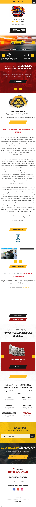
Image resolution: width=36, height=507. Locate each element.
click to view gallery (18, 266)
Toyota (9, 405)
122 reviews (21, 21)
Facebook (14, 489)
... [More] (27, 76)
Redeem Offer (18, 81)
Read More (18, 366)
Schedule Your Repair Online (18, 1)
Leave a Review (18, 315)
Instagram (22, 489)
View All (27, 413)
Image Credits (18, 497)
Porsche (27, 405)
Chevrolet (27, 397)
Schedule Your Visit (18, 229)
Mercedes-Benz (9, 413)
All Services (18, 377)
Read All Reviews (18, 319)
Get (18, 428)
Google (18, 489)
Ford (9, 397)
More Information (18, 122)
